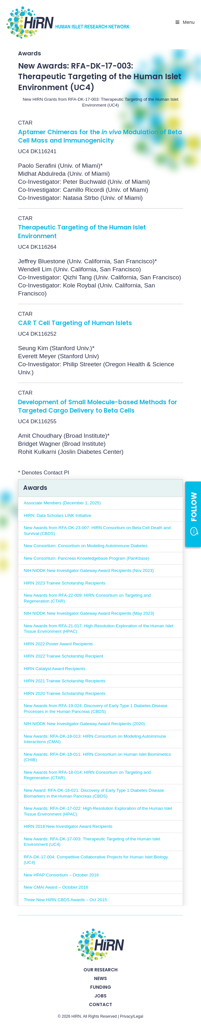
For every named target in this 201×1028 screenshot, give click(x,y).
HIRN (76, 1016)
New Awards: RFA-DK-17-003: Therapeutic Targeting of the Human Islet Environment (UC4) (92, 841)
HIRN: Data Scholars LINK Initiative (57, 515)
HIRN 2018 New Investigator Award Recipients (68, 826)
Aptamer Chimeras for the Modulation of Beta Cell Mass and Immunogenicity (100, 136)
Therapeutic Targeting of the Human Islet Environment (82, 231)
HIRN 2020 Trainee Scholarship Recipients (64, 693)
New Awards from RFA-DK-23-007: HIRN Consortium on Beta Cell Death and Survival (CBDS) (97, 530)
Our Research (100, 970)
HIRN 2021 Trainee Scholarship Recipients (64, 680)
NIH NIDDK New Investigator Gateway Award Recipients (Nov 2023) (89, 570)
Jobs (100, 996)
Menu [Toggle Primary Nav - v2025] (185, 22)
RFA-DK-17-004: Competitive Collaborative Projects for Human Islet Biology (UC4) (96, 860)
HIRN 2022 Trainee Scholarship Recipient (63, 656)
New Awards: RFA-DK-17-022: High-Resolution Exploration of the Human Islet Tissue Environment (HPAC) (98, 811)
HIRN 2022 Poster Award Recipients (58, 643)
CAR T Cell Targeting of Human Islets (75, 323)
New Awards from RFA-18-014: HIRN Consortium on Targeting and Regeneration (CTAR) (87, 775)
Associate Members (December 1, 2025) (62, 502)
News (100, 978)
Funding (100, 987)
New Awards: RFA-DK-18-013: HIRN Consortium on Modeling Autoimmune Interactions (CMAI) (95, 739)
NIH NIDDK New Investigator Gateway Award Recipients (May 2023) (89, 613)
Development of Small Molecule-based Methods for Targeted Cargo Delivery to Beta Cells (97, 406)
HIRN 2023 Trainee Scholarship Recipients (64, 583)
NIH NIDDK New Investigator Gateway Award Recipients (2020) (84, 723)
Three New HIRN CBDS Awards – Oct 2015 (65, 899)
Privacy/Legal (131, 1016)
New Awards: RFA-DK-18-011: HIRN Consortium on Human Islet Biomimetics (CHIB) (97, 757)
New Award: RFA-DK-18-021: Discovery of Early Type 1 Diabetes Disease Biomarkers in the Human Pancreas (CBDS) (94, 793)
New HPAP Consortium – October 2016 (61, 875)
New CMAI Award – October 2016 (56, 887)
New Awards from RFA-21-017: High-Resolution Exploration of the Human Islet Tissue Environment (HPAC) (98, 628)
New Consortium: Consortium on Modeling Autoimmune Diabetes (86, 545)
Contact (100, 1004)
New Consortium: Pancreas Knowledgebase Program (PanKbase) (86, 558)
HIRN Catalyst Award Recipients (54, 668)
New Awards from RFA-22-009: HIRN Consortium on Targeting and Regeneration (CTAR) (87, 598)
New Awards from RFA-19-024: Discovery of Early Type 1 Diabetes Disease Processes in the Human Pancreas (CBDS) (96, 708)
